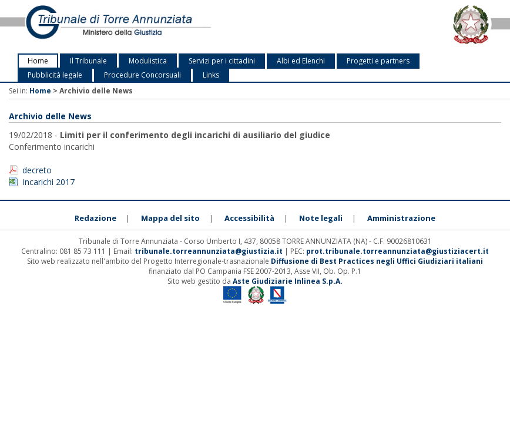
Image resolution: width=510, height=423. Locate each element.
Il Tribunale (88, 61)
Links (211, 75)
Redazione (95, 218)
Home (38, 61)
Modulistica (148, 61)
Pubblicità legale (55, 75)
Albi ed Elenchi (301, 61)
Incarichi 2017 (48, 181)
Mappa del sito (170, 218)
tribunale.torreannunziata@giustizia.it (209, 251)
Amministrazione (401, 218)
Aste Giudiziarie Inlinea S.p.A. (288, 281)
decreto (37, 170)
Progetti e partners (378, 61)
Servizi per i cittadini (222, 61)
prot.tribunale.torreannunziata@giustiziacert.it (397, 251)
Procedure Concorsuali (142, 75)
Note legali (321, 218)
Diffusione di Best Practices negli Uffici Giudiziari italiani (377, 261)
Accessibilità (249, 218)
